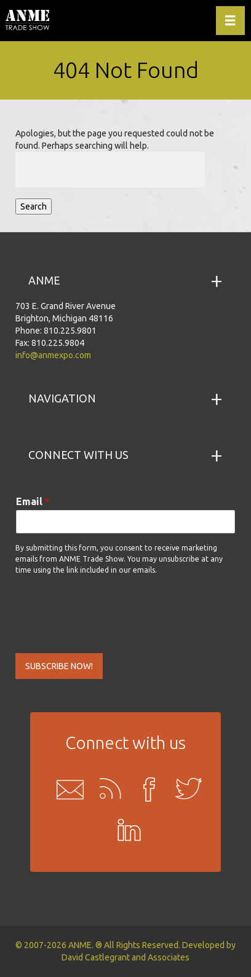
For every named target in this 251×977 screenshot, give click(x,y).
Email (33, 501)
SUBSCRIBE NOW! (59, 666)
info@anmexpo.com (53, 355)
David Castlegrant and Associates (125, 957)
